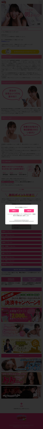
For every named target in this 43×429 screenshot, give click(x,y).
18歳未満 (29, 210)
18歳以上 (14, 210)
